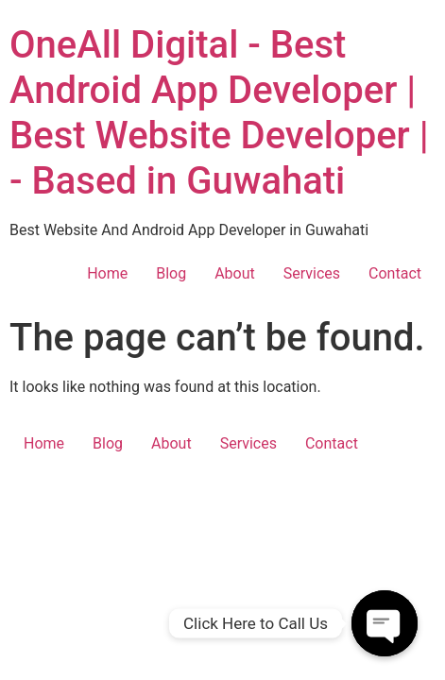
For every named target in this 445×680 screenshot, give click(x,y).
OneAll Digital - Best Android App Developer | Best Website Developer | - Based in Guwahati (219, 113)
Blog (171, 273)
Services (311, 273)
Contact (394, 273)
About (234, 273)
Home (107, 273)
